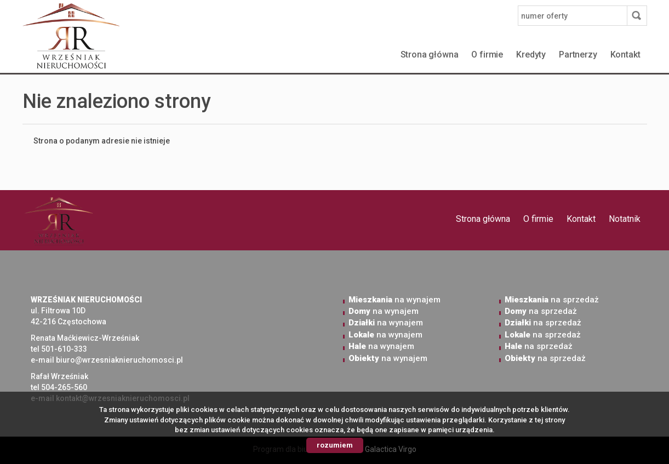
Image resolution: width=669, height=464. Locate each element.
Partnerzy (578, 54)
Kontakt (625, 54)
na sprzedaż (552, 300)
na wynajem (394, 300)
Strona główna (430, 54)
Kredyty (531, 54)
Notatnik (625, 219)
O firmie (487, 54)
